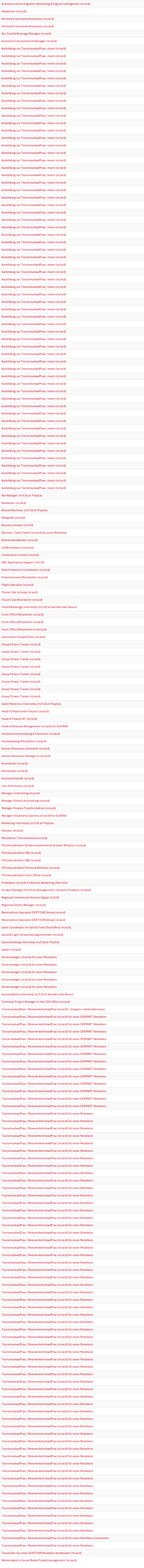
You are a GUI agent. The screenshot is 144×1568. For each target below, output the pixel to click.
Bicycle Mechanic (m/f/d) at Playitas (25, 510)
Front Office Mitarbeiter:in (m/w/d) (24, 629)
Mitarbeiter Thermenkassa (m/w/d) (24, 838)
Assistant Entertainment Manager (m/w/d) (29, 41)
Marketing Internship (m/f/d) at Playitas (28, 823)
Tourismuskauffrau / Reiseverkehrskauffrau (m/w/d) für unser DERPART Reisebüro (54, 1016)
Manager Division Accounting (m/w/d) (26, 800)
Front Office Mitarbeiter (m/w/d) (23, 614)
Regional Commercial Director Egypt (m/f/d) (30, 897)
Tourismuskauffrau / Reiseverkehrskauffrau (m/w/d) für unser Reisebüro (47, 1113)
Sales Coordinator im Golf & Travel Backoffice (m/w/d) (36, 927)
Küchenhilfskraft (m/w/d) (18, 778)
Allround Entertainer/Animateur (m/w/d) (28, 19)
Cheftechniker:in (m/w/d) (18, 547)
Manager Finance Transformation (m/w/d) (29, 808)
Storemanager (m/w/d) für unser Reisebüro (29, 957)
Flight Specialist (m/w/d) (18, 585)
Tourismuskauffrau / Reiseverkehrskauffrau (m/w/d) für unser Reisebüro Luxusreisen (55, 1538)
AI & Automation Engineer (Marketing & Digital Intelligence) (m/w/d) (46, 4)
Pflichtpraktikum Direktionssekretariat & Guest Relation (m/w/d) (44, 845)
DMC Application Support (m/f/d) (23, 562)
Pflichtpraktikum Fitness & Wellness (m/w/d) (31, 868)
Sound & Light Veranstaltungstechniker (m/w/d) (32, 934)
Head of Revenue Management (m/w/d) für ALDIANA (35, 726)
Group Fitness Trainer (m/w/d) (21, 644)
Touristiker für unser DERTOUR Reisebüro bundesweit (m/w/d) (41, 1553)
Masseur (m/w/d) (12, 830)
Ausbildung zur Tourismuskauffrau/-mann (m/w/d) (34, 48)
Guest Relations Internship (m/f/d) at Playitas (31, 704)
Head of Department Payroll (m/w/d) (25, 711)
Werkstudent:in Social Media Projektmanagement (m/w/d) (39, 1560)
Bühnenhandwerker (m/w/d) (20, 540)
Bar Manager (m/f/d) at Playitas (22, 495)
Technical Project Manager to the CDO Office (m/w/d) (36, 1002)
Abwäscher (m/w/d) (14, 11)
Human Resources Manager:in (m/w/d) (26, 756)
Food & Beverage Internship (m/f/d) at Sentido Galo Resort (39, 607)
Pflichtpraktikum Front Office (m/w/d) (26, 875)
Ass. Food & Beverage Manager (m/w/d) (26, 33)
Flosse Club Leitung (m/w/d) (20, 592)
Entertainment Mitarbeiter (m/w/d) (25, 577)
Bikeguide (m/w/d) (13, 517)
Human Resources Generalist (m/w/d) (26, 748)
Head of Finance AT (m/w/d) (19, 719)
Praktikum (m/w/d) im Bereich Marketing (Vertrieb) (35, 882)
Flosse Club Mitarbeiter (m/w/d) (22, 599)
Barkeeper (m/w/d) (14, 503)
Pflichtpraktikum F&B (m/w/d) (21, 853)
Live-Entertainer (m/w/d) (18, 786)
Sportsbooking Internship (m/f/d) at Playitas (31, 942)
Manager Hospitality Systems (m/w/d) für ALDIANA (34, 815)
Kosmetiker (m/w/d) (15, 763)
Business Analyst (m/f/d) (17, 525)
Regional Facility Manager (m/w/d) (24, 905)
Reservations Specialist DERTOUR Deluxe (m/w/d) (33, 912)
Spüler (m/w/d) (11, 949)
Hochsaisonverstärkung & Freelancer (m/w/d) (31, 733)
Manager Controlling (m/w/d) (21, 793)
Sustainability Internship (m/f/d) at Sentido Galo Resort (38, 994)
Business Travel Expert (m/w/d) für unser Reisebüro (34, 532)
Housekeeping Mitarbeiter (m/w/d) (24, 741)
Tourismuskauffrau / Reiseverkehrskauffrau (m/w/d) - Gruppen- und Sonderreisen (53, 1009)
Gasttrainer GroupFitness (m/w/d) (23, 637)
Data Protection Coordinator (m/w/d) (26, 570)
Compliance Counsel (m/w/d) (20, 555)
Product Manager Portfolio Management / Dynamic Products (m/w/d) (46, 890)
